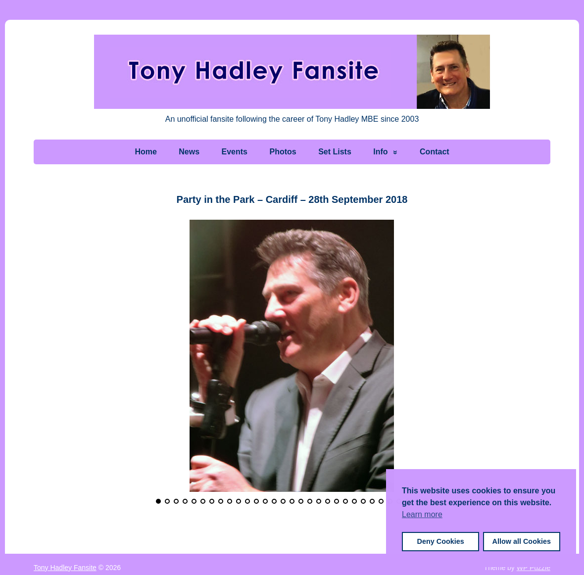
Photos (282, 151)
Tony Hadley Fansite (65, 568)
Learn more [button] (422, 514)
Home (145, 151)
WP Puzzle (533, 568)
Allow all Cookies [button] (521, 541)
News (189, 151)
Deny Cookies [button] (440, 541)
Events (234, 151)
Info (380, 151)
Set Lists (334, 151)
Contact (434, 151)
